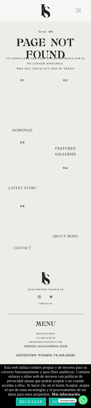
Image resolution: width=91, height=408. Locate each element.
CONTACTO (46, 303)
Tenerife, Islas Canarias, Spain (46, 346)
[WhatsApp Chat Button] (83, 400)
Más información (66, 394)
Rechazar (31, 402)
